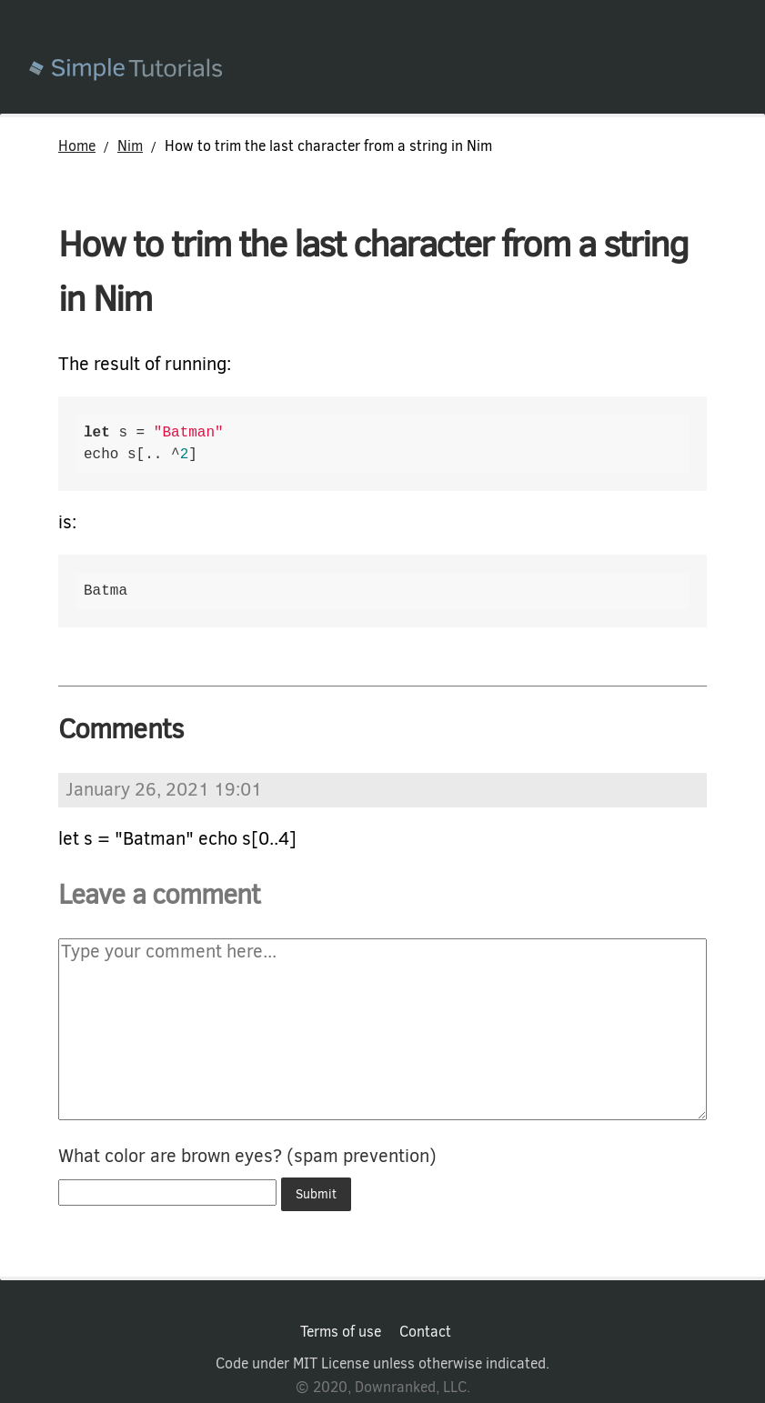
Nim (130, 145)
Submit (316, 1194)
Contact (425, 1332)
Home (77, 145)
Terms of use (340, 1332)
